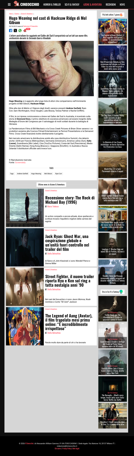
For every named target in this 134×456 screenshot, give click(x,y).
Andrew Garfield (22, 174)
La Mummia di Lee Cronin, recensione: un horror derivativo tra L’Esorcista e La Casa (112, 144)
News (122, 4)
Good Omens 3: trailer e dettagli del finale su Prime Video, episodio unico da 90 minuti (112, 344)
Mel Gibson (48, 174)
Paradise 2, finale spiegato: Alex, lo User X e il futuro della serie (112, 423)
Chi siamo (58, 448)
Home (11, 13)
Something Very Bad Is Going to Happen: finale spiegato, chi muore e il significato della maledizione (112, 92)
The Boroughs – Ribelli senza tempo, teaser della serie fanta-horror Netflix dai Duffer (112, 397)
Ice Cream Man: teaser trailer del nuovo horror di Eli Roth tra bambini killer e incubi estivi (112, 225)
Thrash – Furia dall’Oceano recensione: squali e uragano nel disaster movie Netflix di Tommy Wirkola (113, 279)
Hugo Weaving (36, 174)
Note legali (76, 448)
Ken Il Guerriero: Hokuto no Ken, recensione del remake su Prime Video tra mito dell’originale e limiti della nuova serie (113, 65)
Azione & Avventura (92, 4)
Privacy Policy (66, 448)
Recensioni (111, 4)
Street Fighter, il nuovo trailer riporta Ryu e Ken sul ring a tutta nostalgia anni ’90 (112, 198)
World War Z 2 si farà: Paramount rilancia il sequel (112, 170)
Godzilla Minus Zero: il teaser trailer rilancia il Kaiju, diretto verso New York (112, 371)
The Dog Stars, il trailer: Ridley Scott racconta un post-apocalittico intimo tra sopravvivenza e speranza (112, 119)
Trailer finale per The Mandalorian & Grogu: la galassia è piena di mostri (112, 317)
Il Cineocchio (29, 443)
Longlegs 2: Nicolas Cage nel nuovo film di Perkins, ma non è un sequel (112, 251)
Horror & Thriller (52, 4)
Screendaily (20, 162)
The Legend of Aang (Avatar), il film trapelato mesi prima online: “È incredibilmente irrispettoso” (112, 39)
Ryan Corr (58, 174)
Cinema (17, 13)
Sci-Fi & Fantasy (72, 4)
